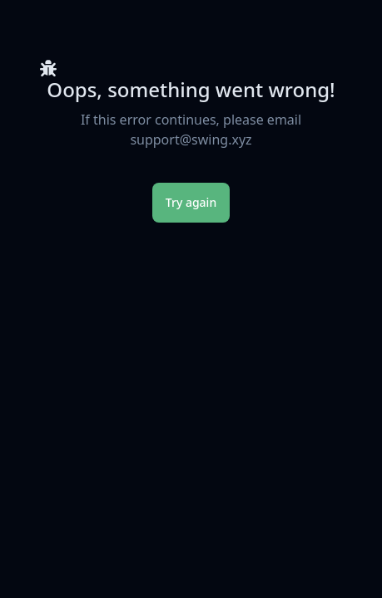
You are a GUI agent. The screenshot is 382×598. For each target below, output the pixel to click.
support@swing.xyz (190, 139)
